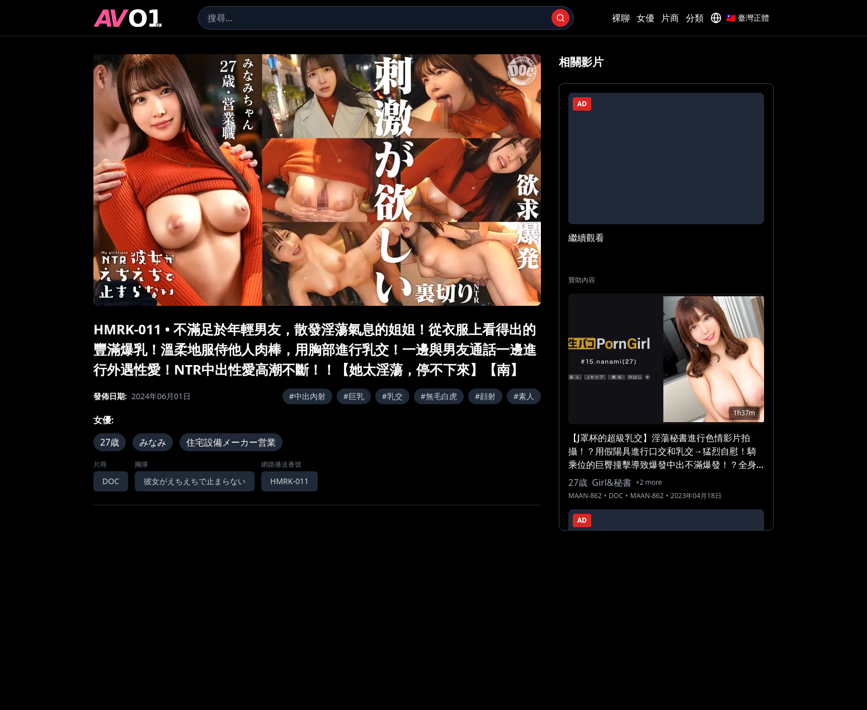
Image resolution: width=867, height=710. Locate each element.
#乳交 (392, 396)
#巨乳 (353, 396)
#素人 (523, 396)
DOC (110, 481)
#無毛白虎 (439, 396)
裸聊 (621, 18)
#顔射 (485, 396)
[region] (317, 180)
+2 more (649, 482)
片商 (670, 18)
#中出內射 (307, 396)
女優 (645, 18)
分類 (695, 18)
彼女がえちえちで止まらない (195, 481)
